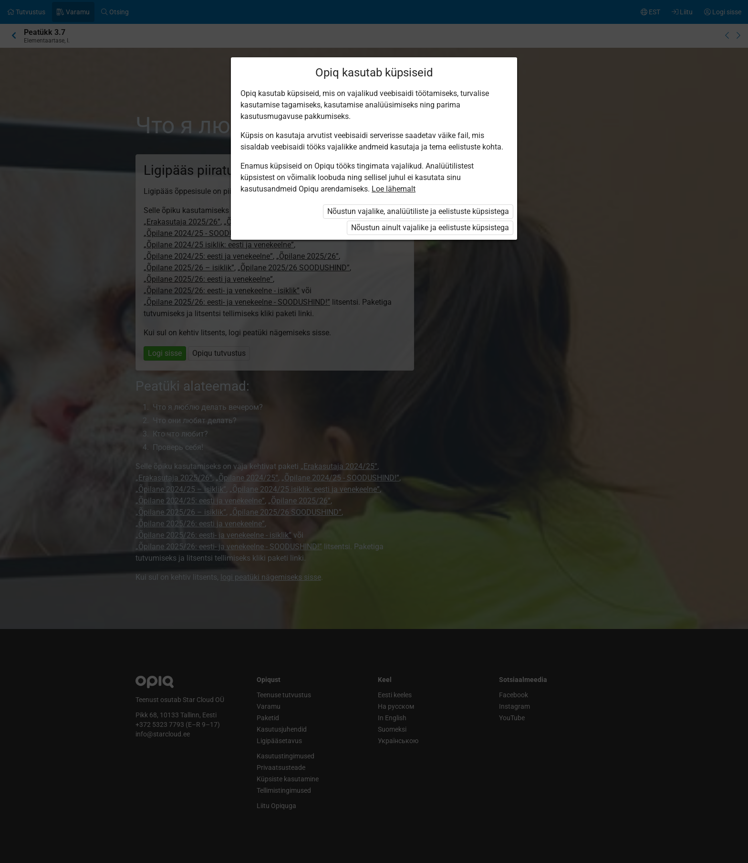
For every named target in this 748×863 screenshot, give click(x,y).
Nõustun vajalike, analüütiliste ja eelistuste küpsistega (418, 211)
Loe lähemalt (394, 188)
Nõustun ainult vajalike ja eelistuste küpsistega (430, 227)
